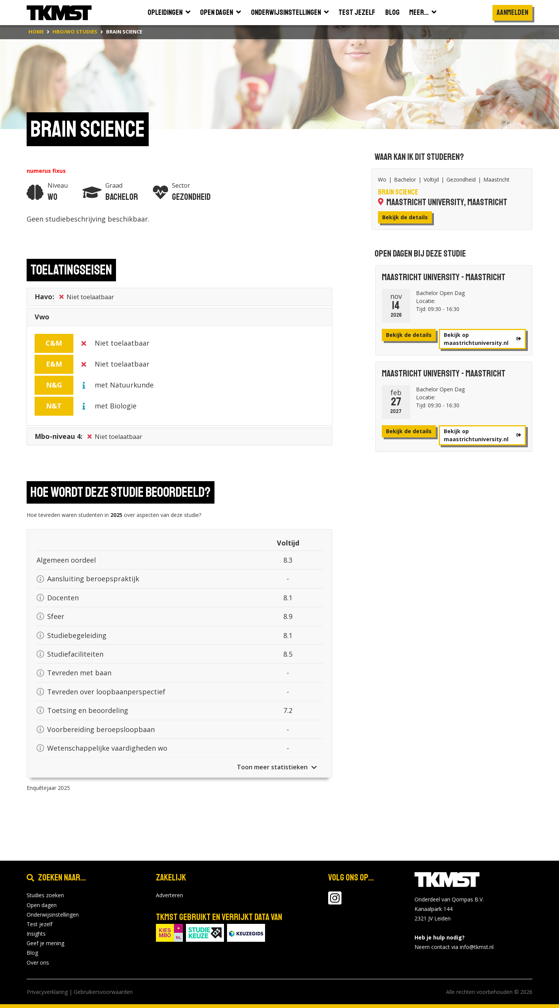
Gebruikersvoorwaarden (103, 991)
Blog (32, 952)
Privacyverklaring (47, 991)
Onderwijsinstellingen (53, 914)
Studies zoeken (45, 895)
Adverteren (169, 895)
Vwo (42, 318)
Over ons (38, 962)
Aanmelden (512, 12)
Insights (36, 933)
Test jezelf (39, 924)
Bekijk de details (405, 217)
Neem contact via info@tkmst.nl (454, 947)
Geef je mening (45, 943)
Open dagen (42, 905)
